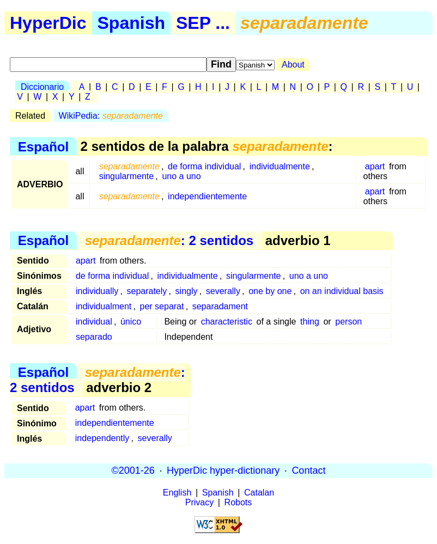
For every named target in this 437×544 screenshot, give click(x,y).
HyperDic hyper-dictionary (223, 470)
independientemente (207, 196)
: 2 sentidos (169, 240)
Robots (238, 502)
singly (186, 291)
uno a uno (181, 176)
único (130, 321)
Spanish (131, 23)
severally (223, 291)
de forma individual (204, 166)
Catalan (259, 492)
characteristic (226, 321)
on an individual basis (342, 291)
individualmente (280, 166)
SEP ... (203, 23)
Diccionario (42, 86)
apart (375, 166)
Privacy (199, 502)
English (177, 492)
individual (94, 321)
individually (97, 291)
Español (43, 146)
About (293, 64)
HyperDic (48, 23)
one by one (270, 291)
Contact (308, 470)
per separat (162, 306)
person (348, 321)
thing (309, 321)
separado (94, 336)
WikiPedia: (111, 115)
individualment (103, 306)
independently (102, 438)
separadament (220, 306)
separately (147, 291)
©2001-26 (133, 470)
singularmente (126, 176)
